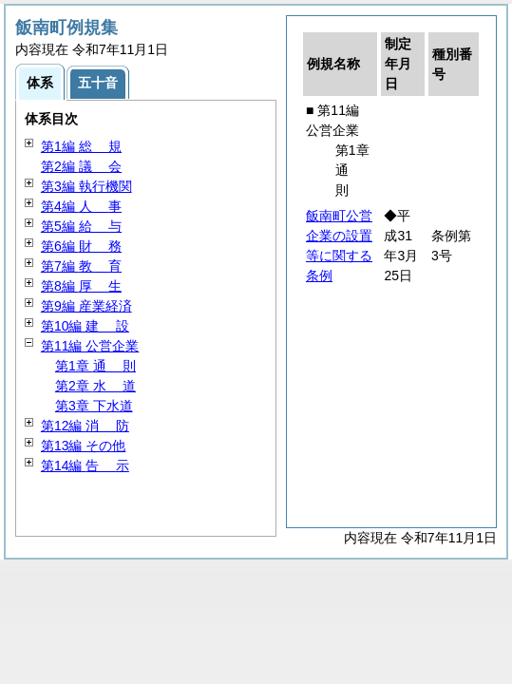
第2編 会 (81, 166)
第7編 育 (81, 266)
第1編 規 (81, 146)
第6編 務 (81, 246)
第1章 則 (95, 365)
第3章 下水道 (94, 405)
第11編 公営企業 (90, 345)
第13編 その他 (83, 445)
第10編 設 (85, 325)
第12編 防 (85, 425)
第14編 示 (85, 465)
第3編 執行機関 (86, 186)
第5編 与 (81, 226)
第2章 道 (95, 385)
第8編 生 (81, 286)
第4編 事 (81, 206)
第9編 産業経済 (86, 306)
